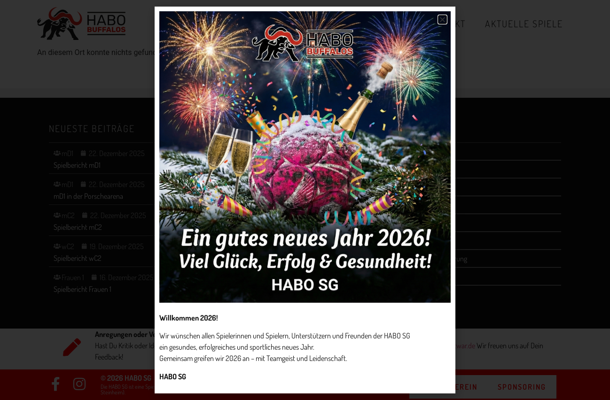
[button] (442, 19)
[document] (305, 200)
